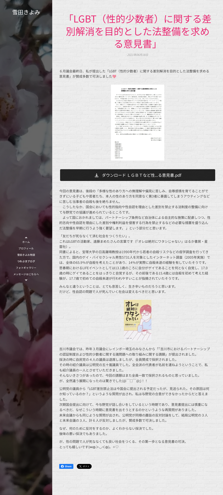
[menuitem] (26, 242)
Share (66, 466)
